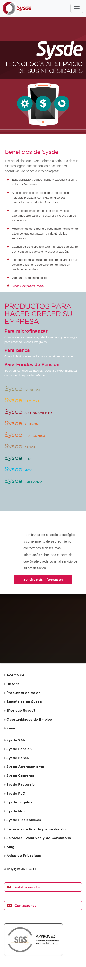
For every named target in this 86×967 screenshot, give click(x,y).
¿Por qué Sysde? (20, 710)
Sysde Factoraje (20, 784)
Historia (13, 684)
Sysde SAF (15, 740)
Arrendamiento (28, 412)
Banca (20, 447)
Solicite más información (43, 580)
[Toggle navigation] (76, 8)
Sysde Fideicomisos (23, 820)
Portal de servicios (27, 887)
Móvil (19, 470)
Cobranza (23, 481)
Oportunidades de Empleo (29, 719)
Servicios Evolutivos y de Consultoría (38, 838)
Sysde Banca (17, 758)
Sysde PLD (15, 793)
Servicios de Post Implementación (36, 829)
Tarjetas (22, 389)
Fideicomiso (24, 435)
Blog (10, 847)
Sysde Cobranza (20, 776)
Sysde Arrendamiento (25, 767)
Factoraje (23, 401)
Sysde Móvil (16, 811)
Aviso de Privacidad (23, 856)
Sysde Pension (19, 749)
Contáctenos (25, 906)
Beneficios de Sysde (24, 702)
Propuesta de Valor (23, 693)
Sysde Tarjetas (19, 802)
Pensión (21, 424)
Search (12, 728)
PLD (17, 458)
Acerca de (15, 675)
